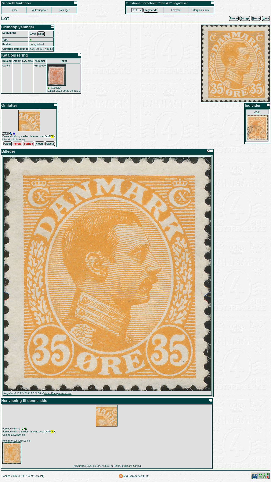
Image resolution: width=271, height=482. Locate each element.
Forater (176, 10)
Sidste (50, 144)
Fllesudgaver (39, 10)
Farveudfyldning (11, 429)
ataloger (64, 10)
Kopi (41, 33)
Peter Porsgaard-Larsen (57, 393)
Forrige (28, 144)
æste (256, 18)
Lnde (14, 10)
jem (266, 18)
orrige (245, 18)
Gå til (7, 144)
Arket (257, 112)
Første (234, 18)
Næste (40, 144)
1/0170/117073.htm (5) (136, 476)
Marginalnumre (201, 10)
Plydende (150, 10)
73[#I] (5, 133)
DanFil (6, 65)
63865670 (40, 65)
